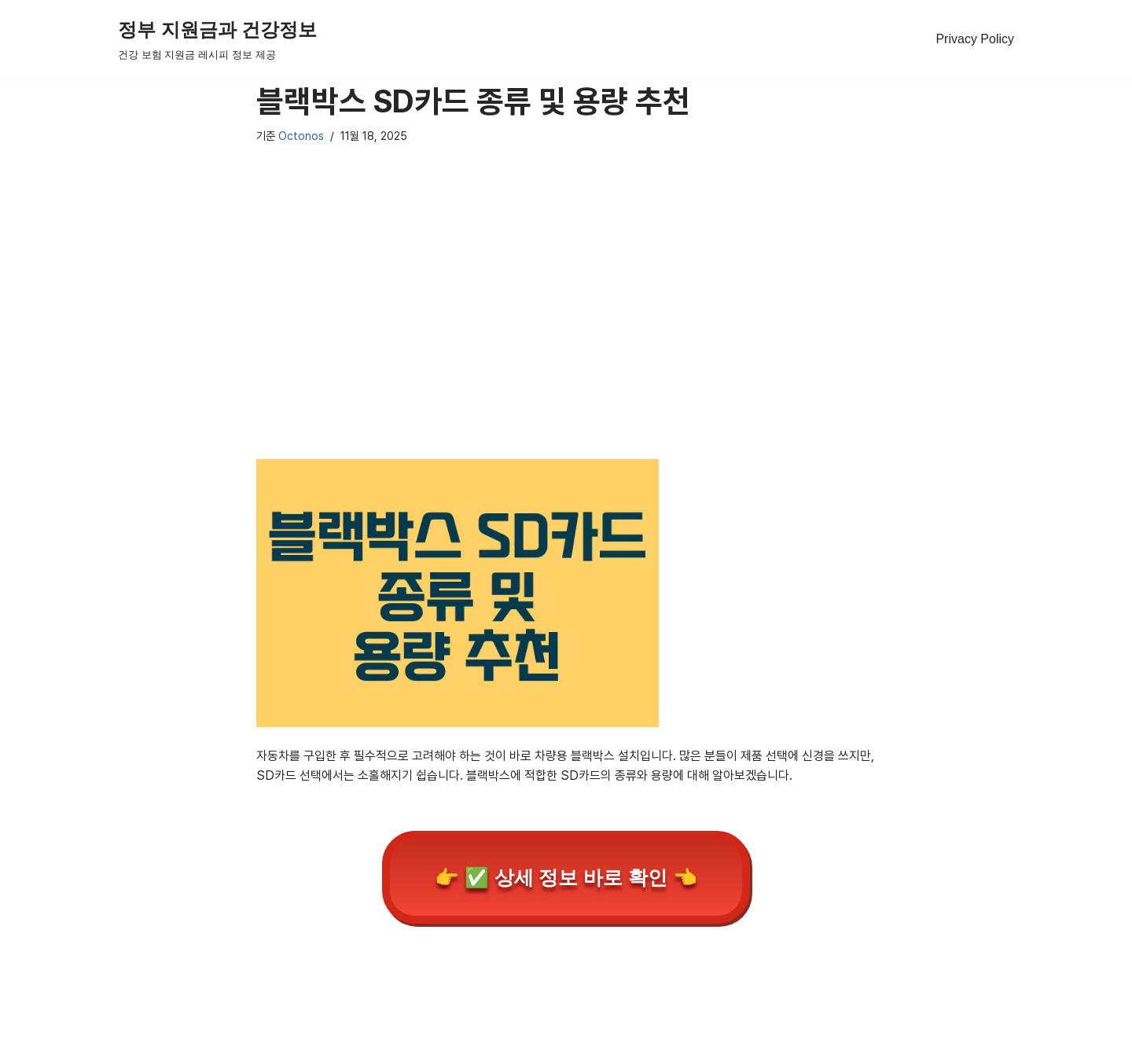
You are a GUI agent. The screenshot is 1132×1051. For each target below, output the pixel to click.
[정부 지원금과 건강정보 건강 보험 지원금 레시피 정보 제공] (217, 39)
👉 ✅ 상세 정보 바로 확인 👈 (566, 877)
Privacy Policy (974, 39)
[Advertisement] (566, 322)
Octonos (301, 135)
